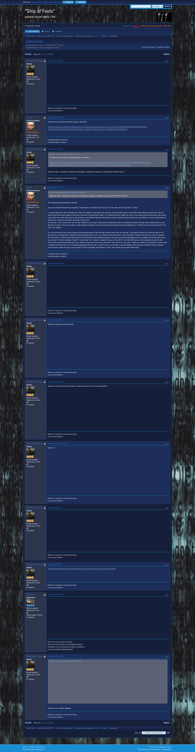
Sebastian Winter (34, 61)
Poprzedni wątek (148, 47)
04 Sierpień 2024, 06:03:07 (56, 263)
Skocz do (138, 733)
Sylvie (104, 36)
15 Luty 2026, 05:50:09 (55, 564)
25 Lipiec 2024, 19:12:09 (55, 117)
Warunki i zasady (159, 747)
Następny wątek (162, 47)
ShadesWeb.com (40, 749)
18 (46, 54)
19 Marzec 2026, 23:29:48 (56, 594)
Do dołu (28, 54)
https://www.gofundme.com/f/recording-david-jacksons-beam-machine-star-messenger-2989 (81, 569)
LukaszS (30, 594)
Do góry (28, 723)
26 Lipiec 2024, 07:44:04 (55, 187)
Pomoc (151, 747)
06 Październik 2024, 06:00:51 (57, 443)
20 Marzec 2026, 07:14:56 (56, 656)
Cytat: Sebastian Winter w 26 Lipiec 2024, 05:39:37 (68, 192)
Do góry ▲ (169, 747)
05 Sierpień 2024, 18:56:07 (56, 320)
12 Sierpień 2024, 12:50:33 (56, 381)
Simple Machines (40, 747)
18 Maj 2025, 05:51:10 (54, 507)
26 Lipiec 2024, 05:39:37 (55, 149)
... (44, 54)
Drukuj (167, 54)
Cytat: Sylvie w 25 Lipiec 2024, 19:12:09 (64, 154)
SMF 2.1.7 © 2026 (28, 747)
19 (48, 54)
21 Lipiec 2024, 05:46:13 (55, 61)
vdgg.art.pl (136, 26)
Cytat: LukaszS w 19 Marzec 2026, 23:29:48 (66, 661)
